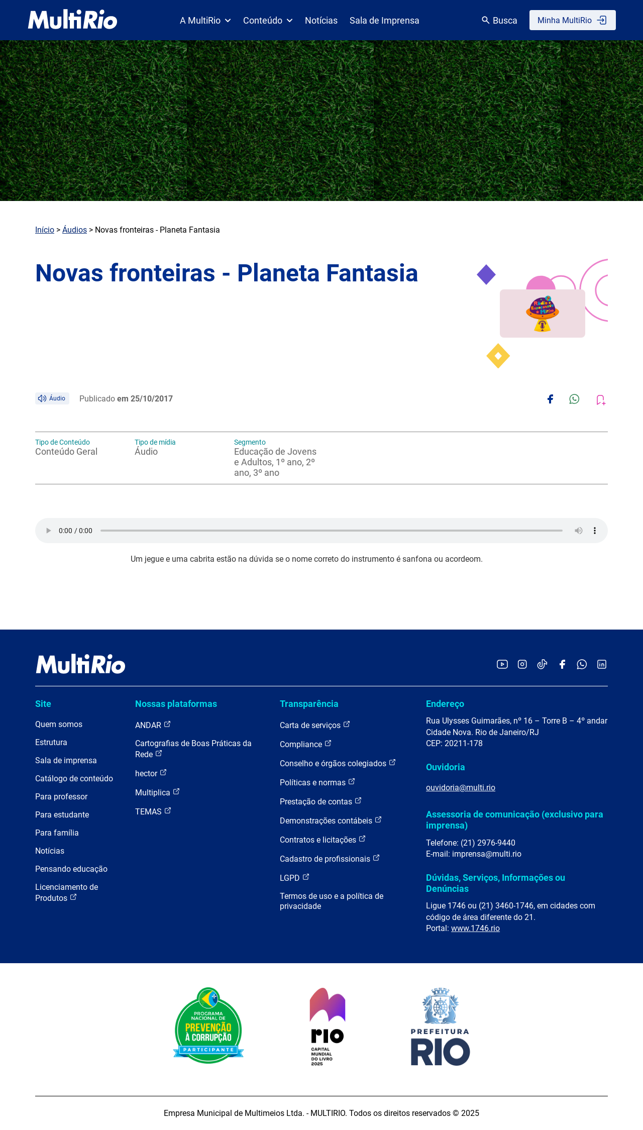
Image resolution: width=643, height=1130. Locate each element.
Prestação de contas (321, 801)
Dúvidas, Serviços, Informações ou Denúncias (495, 883)
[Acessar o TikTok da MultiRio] (542, 665)
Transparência (309, 703)
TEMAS (153, 811)
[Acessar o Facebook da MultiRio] (562, 665)
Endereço (445, 703)
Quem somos (58, 724)
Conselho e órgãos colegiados (338, 763)
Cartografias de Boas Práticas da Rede (193, 749)
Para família (57, 833)
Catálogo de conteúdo (74, 778)
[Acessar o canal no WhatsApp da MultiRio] (582, 665)
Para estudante (62, 814)
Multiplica (157, 792)
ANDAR (153, 725)
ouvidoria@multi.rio (460, 787)
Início (44, 230)
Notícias (321, 20)
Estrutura (51, 742)
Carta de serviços (315, 725)
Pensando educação (71, 869)
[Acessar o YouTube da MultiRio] (502, 665)
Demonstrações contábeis (331, 820)
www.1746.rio (475, 928)
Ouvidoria (445, 767)
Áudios (74, 230)
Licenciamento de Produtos (66, 892)
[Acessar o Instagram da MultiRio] (522, 665)
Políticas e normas (318, 782)
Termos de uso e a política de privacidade (331, 901)
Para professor (61, 796)
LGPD (295, 877)
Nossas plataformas (176, 703)
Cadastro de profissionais (330, 858)
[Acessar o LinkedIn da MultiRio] (602, 665)
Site (43, 703)
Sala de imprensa (66, 760)
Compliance (306, 744)
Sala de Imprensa (384, 20)
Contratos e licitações (323, 839)
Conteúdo (268, 20)
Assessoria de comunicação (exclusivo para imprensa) (514, 820)
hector (151, 773)
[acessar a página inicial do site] (72, 20)
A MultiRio (205, 20)
